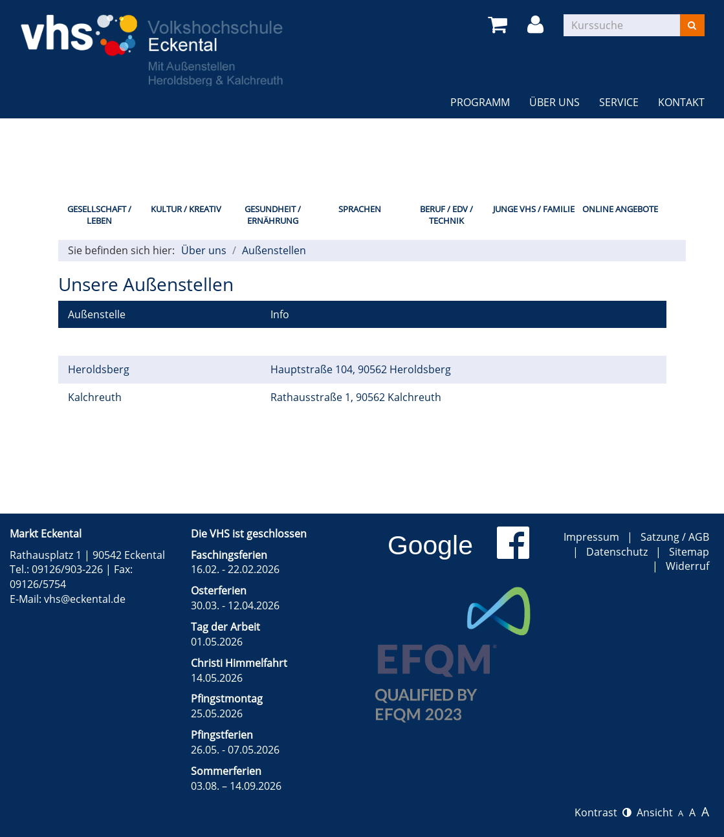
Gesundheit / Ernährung (273, 215)
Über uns (554, 102)
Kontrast (603, 812)
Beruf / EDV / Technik (446, 215)
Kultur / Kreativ (186, 209)
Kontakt (681, 102)
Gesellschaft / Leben (99, 215)
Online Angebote (620, 209)
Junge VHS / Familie (534, 209)
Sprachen (359, 209)
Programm (480, 102)
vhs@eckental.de (85, 599)
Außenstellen (274, 250)
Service (619, 102)
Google (430, 545)
